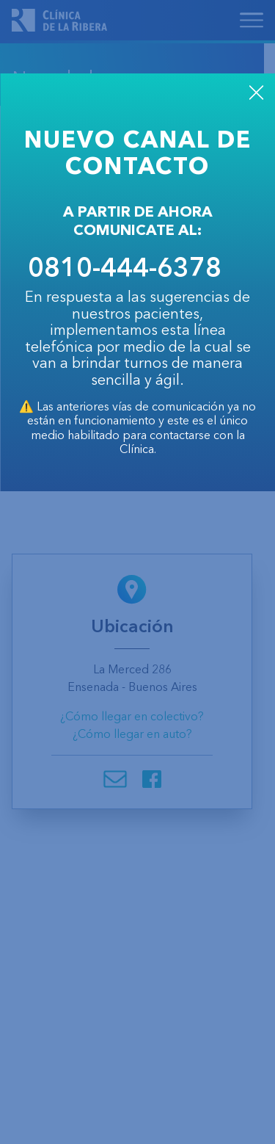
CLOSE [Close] (256, 92)
